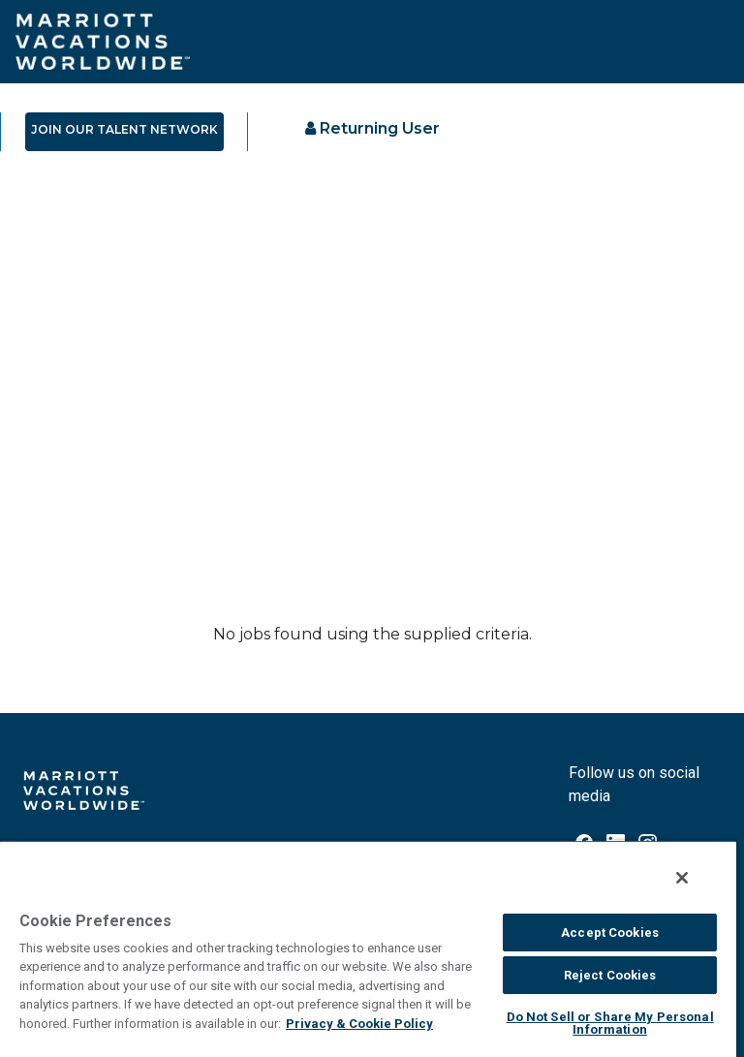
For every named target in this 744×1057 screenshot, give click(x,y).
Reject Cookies (610, 975)
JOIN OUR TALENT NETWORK (124, 129)
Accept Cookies (610, 932)
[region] (368, 948)
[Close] (682, 877)
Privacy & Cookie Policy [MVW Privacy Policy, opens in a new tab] (359, 1023)
